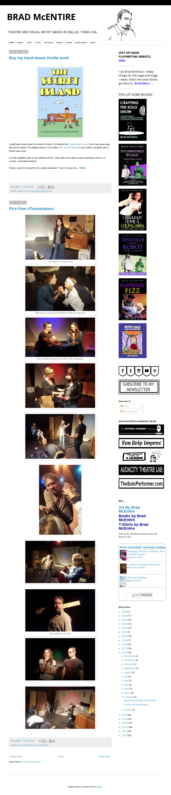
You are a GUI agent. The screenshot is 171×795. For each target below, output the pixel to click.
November (130, 660)
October (128, 664)
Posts (125, 406)
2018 (124, 644)
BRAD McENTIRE (41, 17)
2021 (124, 632)
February (129, 696)
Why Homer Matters (137, 577)
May (126, 684)
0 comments (28, 186)
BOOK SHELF (81, 42)
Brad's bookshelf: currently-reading (142, 547)
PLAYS (38, 42)
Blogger (99, 786)
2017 (124, 648)
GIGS (29, 42)
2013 (124, 722)
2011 (124, 731)
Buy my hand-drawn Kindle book (39, 58)
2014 (124, 718)
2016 (124, 652)
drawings (35, 191)
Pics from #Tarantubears (31, 208)
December (129, 656)
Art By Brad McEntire (129, 509)
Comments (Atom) (31, 761)
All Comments (129, 411)
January (128, 709)
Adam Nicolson (136, 580)
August (128, 672)
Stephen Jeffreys (136, 557)
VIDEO (92, 42)
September (130, 668)
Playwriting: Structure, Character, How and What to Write (145, 553)
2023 (124, 623)
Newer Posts (16, 756)
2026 (124, 611)
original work (46, 191)
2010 (124, 735)
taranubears (43, 745)
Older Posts (104, 756)
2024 (124, 619)
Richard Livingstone (138, 567)
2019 (124, 640)
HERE (82, 168)
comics (27, 191)
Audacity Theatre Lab (27, 745)
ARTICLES (48, 42)
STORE (69, 42)
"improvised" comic (78, 144)
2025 (124, 615)
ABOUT (20, 42)
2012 (124, 727)
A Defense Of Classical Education (143, 564)
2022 (124, 627)
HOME (11, 42)
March (127, 692)
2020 (124, 636)
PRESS (59, 42)
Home (61, 756)
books (20, 191)
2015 (124, 714)
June (126, 680)
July (126, 676)
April (127, 688)
